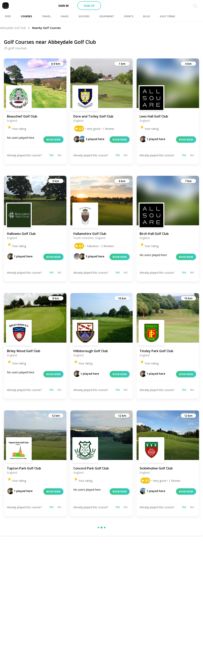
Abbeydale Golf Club (15, 28)
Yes (51, 155)
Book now (53, 139)
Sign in (63, 6)
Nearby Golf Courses (46, 28)
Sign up (89, 6)
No (59, 155)
